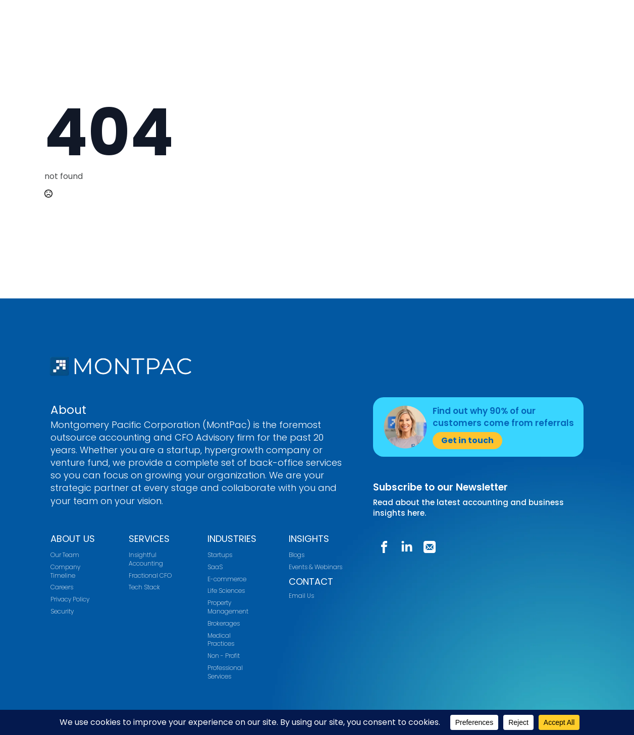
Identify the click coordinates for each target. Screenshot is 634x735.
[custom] (384, 547)
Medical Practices (220, 640)
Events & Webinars (315, 567)
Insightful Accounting (146, 559)
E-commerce (226, 579)
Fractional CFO (150, 576)
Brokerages (223, 624)
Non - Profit (223, 656)
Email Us (301, 595)
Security (62, 611)
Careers (61, 587)
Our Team (64, 555)
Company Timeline (65, 571)
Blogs (296, 555)
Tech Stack (144, 587)
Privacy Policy (69, 599)
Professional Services (225, 672)
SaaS (215, 567)
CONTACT (311, 581)
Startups (219, 555)
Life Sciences (226, 591)
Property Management (227, 607)
